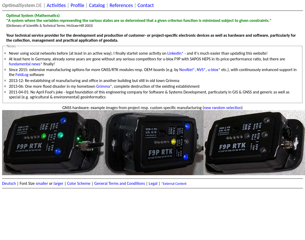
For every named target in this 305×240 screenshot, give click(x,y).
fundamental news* (25, 63)
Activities (56, 5)
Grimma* (104, 86)
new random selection (222, 107)
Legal (153, 183)
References (121, 5)
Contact (146, 5)
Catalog (97, 5)
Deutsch (9, 183)
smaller (42, 183)
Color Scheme (79, 183)
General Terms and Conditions (119, 183)
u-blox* (214, 69)
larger (58, 183)
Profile (77, 5)
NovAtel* (187, 69)
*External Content (173, 183)
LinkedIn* (175, 53)
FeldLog (22, 74)
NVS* (201, 69)
